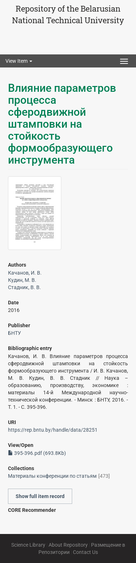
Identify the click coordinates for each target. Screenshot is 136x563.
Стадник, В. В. (24, 287)
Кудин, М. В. (22, 280)
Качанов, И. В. (25, 273)
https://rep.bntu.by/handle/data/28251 (53, 430)
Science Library (28, 545)
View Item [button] (18, 61)
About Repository (68, 545)
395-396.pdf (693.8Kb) (37, 453)
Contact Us (85, 552)
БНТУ (14, 333)
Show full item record (40, 496)
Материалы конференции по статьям (52, 476)
